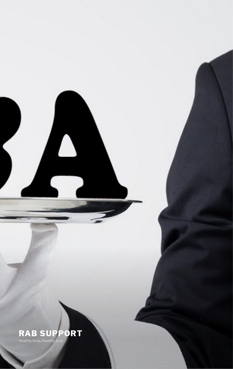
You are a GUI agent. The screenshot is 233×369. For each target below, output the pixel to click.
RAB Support (51, 333)
